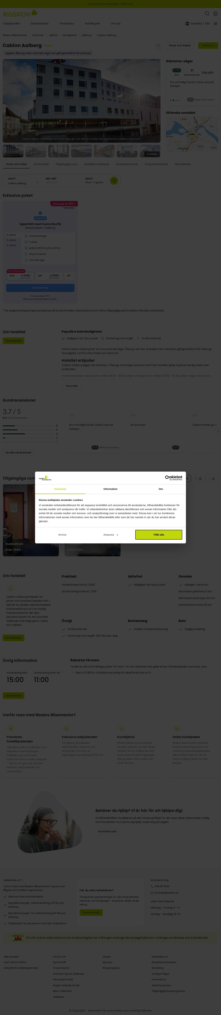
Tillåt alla (158, 534)
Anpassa (110, 534)
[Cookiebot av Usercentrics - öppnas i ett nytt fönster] (167, 477)
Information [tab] (110, 488)
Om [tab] (161, 488)
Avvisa (62, 534)
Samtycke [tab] (60, 488)
